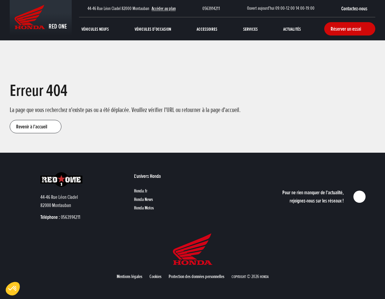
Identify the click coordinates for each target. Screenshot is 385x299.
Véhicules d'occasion (153, 28)
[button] (358, 8)
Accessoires (207, 28)
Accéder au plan (164, 8)
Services (250, 28)
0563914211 (211, 8)
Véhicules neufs (95, 28)
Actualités (292, 28)
